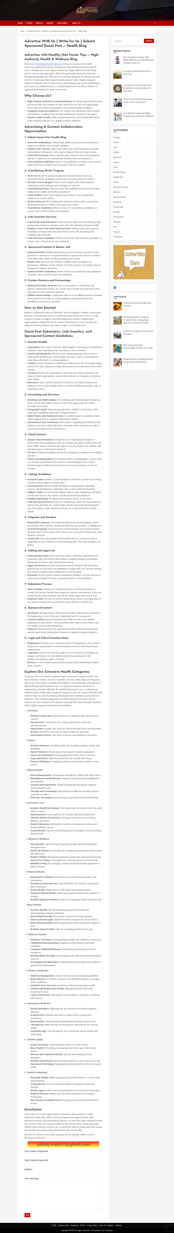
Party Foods (118, 207)
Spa (115, 227)
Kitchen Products (120, 187)
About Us (76, 23)
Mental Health (119, 197)
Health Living (119, 172)
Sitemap (118, 1225)
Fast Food (117, 157)
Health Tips (118, 177)
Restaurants (118, 217)
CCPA (54, 1225)
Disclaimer (74, 1225)
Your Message (63, 1194)
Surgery (50, 23)
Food (115, 167)
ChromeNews (96, 1230)
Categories (62, 23)
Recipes (116, 212)
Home (20, 23)
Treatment (118, 236)
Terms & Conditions (106, 1225)
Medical (39, 23)
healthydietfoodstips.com (49, 64)
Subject (63, 1171)
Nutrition (117, 202)
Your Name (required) (63, 1153)
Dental (116, 142)
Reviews (116, 222)
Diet (115, 147)
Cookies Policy (63, 1225)
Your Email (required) (63, 1162)
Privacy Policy (92, 1225)
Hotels (116, 182)
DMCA (82, 1225)
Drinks (116, 152)
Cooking (116, 137)
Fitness (29, 23)
